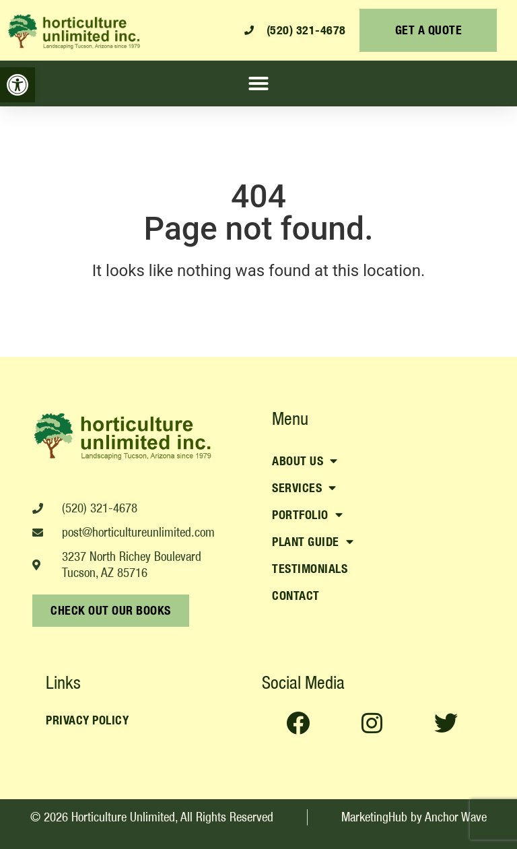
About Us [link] (305, 461)
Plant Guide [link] (312, 542)
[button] (258, 83)
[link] (17, 84)
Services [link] (304, 488)
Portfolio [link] (307, 515)
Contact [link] (296, 595)
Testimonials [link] (309, 568)
